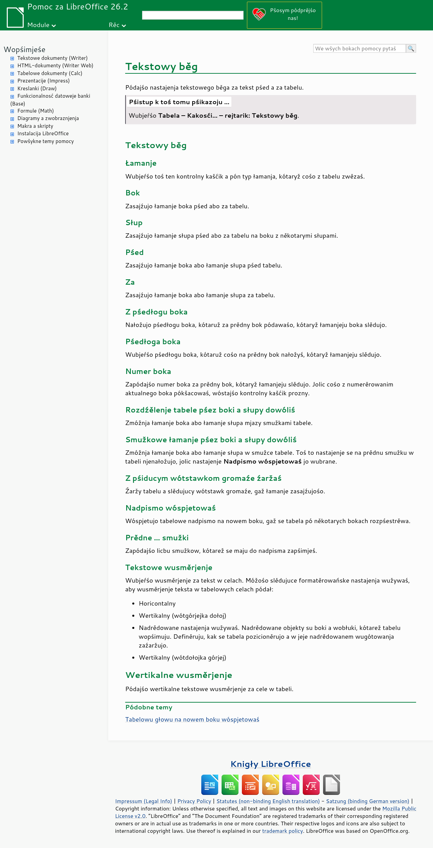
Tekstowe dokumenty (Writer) (52, 58)
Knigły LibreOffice (270, 764)
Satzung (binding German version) (368, 801)
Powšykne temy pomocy (45, 141)
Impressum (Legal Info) (143, 801)
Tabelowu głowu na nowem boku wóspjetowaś (192, 719)
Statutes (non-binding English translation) (268, 801)
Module (38, 24)
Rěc (114, 24)
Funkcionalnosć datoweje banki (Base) (50, 99)
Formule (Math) (35, 110)
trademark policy (282, 830)
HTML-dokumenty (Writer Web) (55, 65)
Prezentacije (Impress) (43, 80)
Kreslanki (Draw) (37, 88)
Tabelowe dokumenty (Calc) (50, 73)
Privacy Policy (194, 801)
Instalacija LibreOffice (43, 133)
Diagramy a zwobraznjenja (48, 118)
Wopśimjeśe (24, 49)
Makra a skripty (35, 125)
